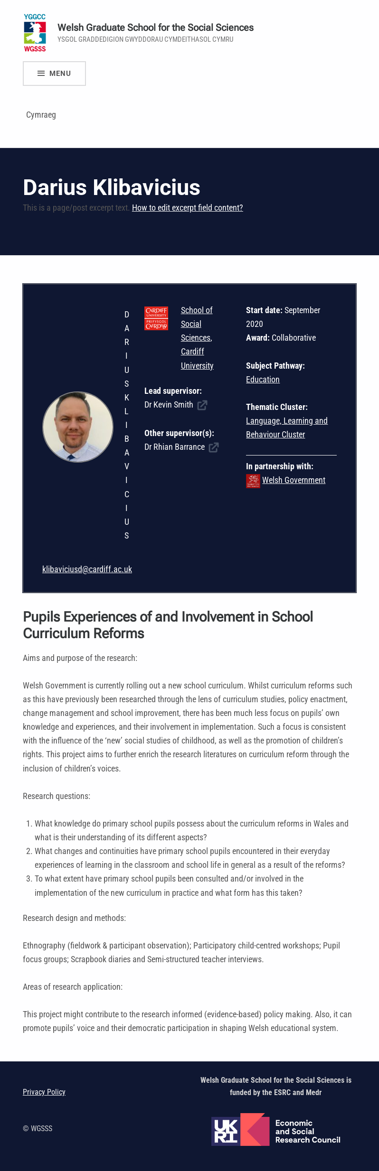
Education (263, 379)
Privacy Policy (44, 1092)
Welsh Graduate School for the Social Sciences (155, 27)
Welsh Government (293, 480)
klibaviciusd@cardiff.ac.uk (87, 569)
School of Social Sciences (197, 324)
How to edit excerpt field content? (187, 208)
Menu (60, 73)
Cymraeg (41, 115)
